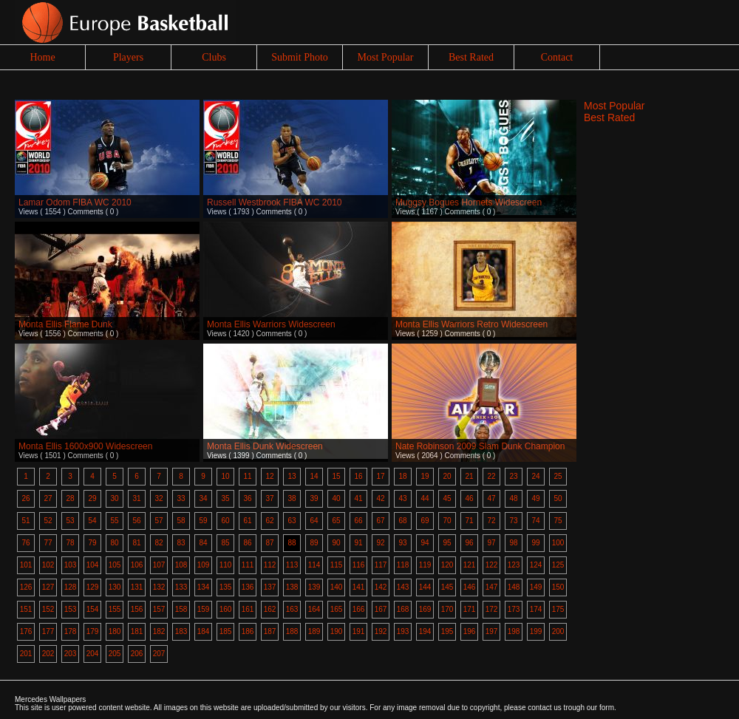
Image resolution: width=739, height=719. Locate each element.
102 (48, 565)
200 (558, 631)
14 (314, 476)
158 (181, 609)
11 (247, 476)
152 (48, 609)
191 (359, 631)
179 (92, 631)
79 (92, 543)
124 (536, 565)
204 (92, 654)
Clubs (214, 57)
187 (270, 631)
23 (513, 476)
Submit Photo (299, 57)
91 (358, 543)
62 (269, 521)
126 (26, 587)
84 (203, 543)
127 (48, 587)
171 (469, 609)
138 (292, 587)
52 (48, 521)
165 (336, 609)
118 (403, 565)
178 (70, 631)
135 (225, 587)
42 (380, 498)
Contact (557, 57)
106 (137, 565)
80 (114, 543)
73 (513, 521)
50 (558, 498)
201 (26, 654)
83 (181, 543)
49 (535, 498)
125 (558, 565)
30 (114, 498)
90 (336, 543)
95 (447, 543)
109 (203, 565)
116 (359, 565)
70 (447, 521)
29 (92, 498)
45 (447, 498)
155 (115, 609)
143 (403, 587)
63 (291, 521)
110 (225, 565)
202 (48, 654)
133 (181, 587)
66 (358, 521)
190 (336, 631)
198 (514, 631)
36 (247, 498)
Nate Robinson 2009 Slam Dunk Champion (480, 446)
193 (403, 631)
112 (270, 565)
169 (425, 609)
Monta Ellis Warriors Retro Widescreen (471, 324)
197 (492, 631)
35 (225, 498)
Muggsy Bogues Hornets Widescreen (468, 202)
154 (92, 609)
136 (248, 587)
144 (425, 587)
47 (491, 498)
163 (292, 609)
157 (159, 609)
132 (159, 587)
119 (425, 565)
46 (469, 498)
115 (336, 565)
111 (248, 565)
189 (314, 631)
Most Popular (386, 57)
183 (181, 631)
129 (92, 587)
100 (558, 543)
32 (158, 498)
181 (137, 631)
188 (292, 631)
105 (115, 565)
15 (336, 476)
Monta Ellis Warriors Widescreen (271, 324)
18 (402, 476)
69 (424, 521)
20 (447, 476)
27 (48, 498)
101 (26, 565)
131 (137, 587)
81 (136, 543)
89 (314, 543)
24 (535, 476)
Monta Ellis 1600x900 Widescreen (85, 446)
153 (70, 609)
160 (225, 609)
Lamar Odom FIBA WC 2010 (75, 202)
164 (314, 609)
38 (291, 498)
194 (425, 631)
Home (42, 57)
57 (158, 521)
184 (203, 631)
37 (269, 498)
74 (535, 521)
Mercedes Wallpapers (50, 699)
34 (203, 498)
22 (491, 476)
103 (70, 565)
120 (447, 565)
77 (48, 543)
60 (225, 521)
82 (158, 543)
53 (70, 521)
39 (314, 498)
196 (469, 631)
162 (270, 609)
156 (137, 609)
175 (558, 609)
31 (136, 498)
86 (247, 543)
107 (159, 565)
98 (513, 543)
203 (70, 654)
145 (447, 587)
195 (447, 631)
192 (381, 631)
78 (70, 543)
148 (514, 587)
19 (424, 476)
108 (181, 565)
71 (469, 521)
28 (70, 498)
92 (380, 543)
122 (492, 565)
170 (447, 609)
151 (26, 609)
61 (247, 521)
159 (203, 609)
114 (314, 565)
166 (359, 609)
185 (225, 631)
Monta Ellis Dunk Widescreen (265, 446)
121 (469, 565)
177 (48, 631)
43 (402, 498)
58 (181, 521)
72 (491, 521)
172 (492, 609)
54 (92, 521)
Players (128, 57)
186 (248, 631)
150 (558, 587)
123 (514, 565)
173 (514, 609)
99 (535, 543)
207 (159, 654)
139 (314, 587)
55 (114, 521)
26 (25, 498)
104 (92, 565)
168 (403, 609)
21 (469, 476)
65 (336, 521)
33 (181, 498)
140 (336, 587)
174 (536, 609)
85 (225, 543)
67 (380, 521)
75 (558, 521)
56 (136, 521)
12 (269, 476)
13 (291, 476)
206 (137, 654)
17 (380, 476)
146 (469, 587)
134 (203, 587)
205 (115, 654)
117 (381, 565)
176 (26, 631)
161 (248, 609)
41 (358, 498)
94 (424, 543)
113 (292, 565)
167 (381, 609)
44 (424, 498)
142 (381, 587)
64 (314, 521)
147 (492, 587)
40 (336, 498)
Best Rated (471, 57)
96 (469, 543)
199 (536, 631)
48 (513, 498)
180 (115, 631)
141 (359, 587)
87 (269, 543)
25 (558, 476)
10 (225, 476)
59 (203, 521)
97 (491, 543)
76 (25, 543)
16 (358, 476)
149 (536, 587)
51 (25, 521)
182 (159, 631)
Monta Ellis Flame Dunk (65, 324)
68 (402, 521)
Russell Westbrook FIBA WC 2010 (274, 202)
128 (70, 587)
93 (402, 543)
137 (270, 587)
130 (115, 587)
